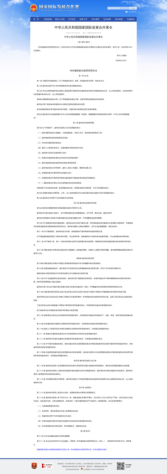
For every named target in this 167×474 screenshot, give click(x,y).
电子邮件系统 (132, 12)
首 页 (36, 19)
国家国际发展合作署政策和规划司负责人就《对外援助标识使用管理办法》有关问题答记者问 (72, 449)
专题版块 (131, 19)
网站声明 (82, 466)
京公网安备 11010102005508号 (93, 469)
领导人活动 (60, 19)
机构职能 (48, 19)
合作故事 (107, 19)
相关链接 (119, 19)
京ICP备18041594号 (72, 469)
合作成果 (95, 19)
